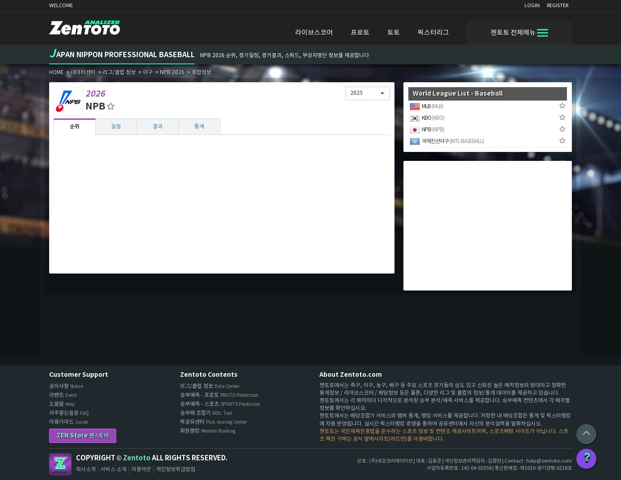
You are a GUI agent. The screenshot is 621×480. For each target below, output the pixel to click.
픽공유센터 (213, 422)
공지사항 (66, 386)
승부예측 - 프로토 (219, 395)
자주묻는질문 (69, 413)
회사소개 (86, 469)
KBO (427, 118)
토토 (393, 33)
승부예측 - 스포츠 (220, 404)
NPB (427, 130)
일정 (116, 126)
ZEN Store (83, 435)
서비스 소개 (113, 469)
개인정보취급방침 (175, 469)
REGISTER (557, 5)
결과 (158, 126)
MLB (426, 106)
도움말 (62, 404)
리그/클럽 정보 (209, 386)
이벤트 (63, 395)
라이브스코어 (314, 33)
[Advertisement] (222, 206)
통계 (199, 126)
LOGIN (532, 5)
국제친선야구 (447, 141)
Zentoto (60, 464)
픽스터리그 (433, 33)
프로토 (360, 33)
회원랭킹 (207, 431)
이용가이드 (68, 422)
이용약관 (141, 469)
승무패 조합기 (206, 413)
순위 (75, 126)
